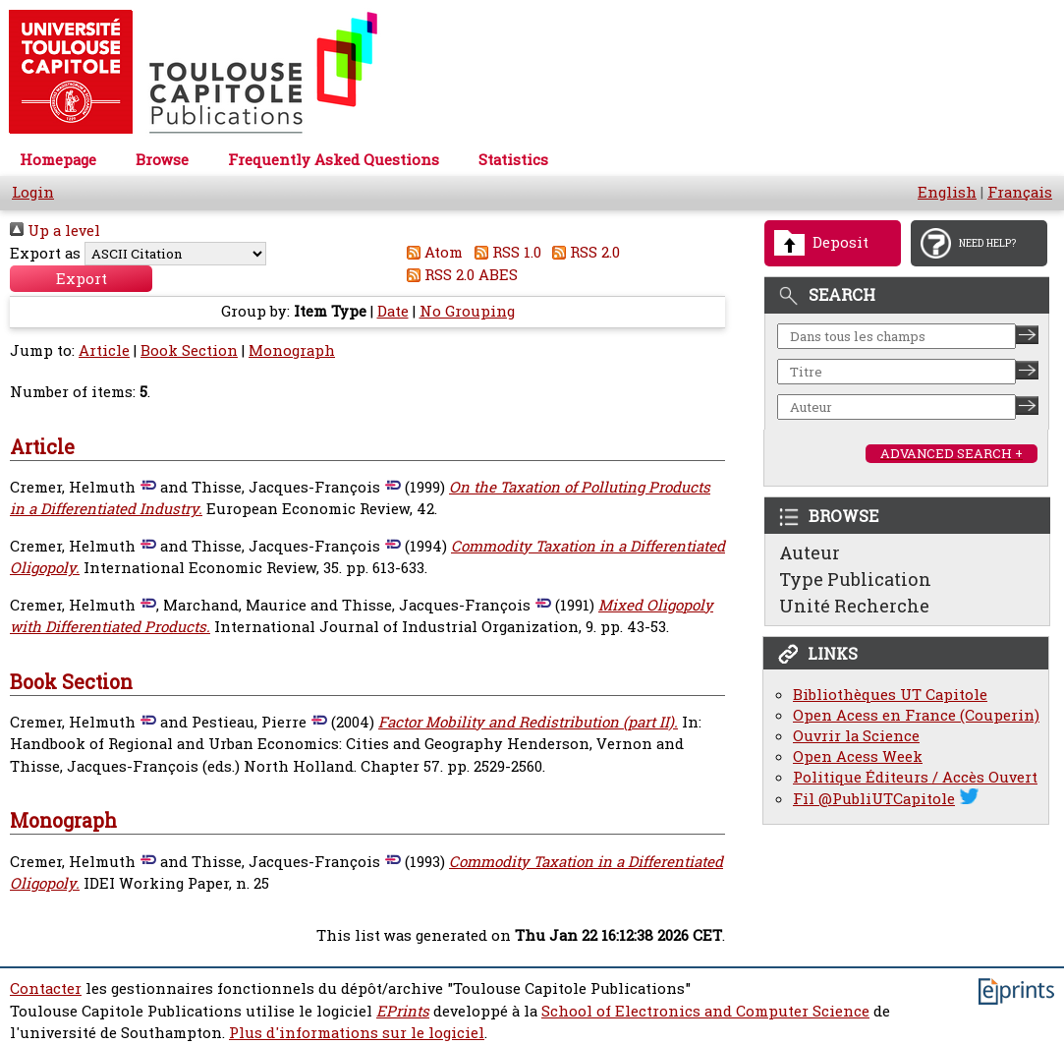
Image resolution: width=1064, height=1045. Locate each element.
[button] (81, 278)
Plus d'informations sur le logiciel (356, 1032)
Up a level (55, 230)
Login (33, 192)
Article (104, 350)
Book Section (189, 350)
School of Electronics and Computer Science (705, 1011)
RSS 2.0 (583, 252)
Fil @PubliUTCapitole (874, 798)
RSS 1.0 (504, 252)
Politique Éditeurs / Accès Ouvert (915, 777)
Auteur (809, 552)
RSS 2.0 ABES (459, 274)
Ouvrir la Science (856, 736)
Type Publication (855, 579)
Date (393, 311)
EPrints (402, 1011)
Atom (432, 252)
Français (1019, 192)
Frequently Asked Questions (333, 159)
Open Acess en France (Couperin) (916, 715)
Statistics (513, 159)
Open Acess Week (858, 756)
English (947, 192)
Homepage (58, 159)
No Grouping (467, 311)
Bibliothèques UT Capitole (890, 694)
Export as (45, 253)
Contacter (46, 988)
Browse (162, 159)
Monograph (292, 350)
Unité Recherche (854, 605)
